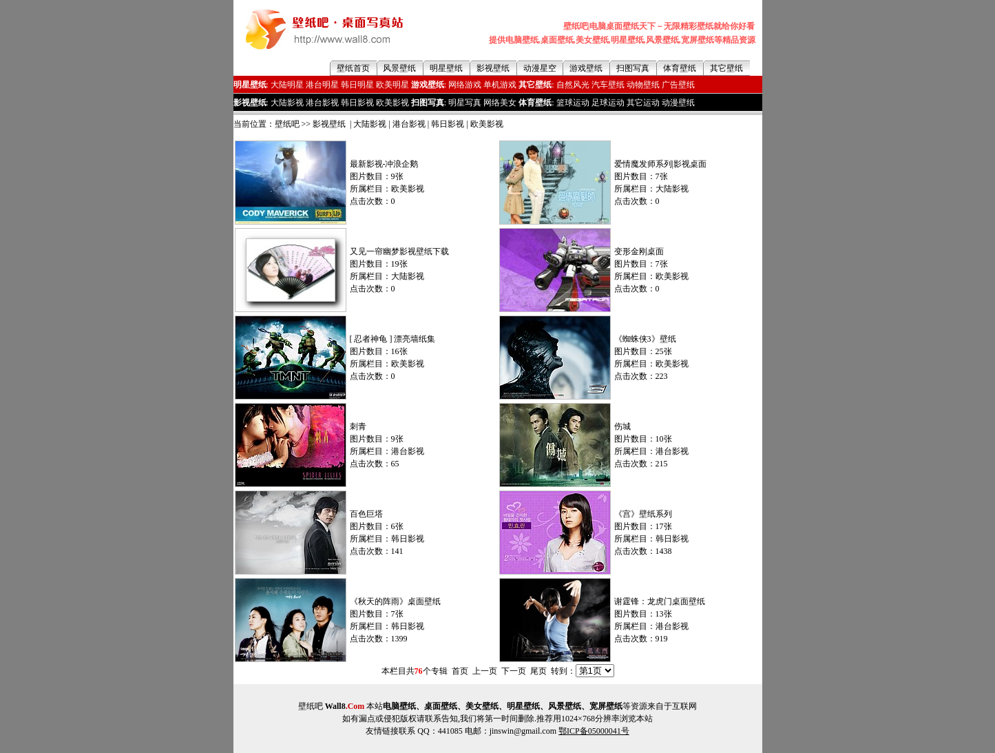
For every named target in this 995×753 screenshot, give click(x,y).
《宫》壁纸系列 (643, 514)
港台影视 (322, 102)
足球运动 (608, 102)
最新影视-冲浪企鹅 (384, 164)
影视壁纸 (493, 68)
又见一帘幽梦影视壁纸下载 (399, 251)
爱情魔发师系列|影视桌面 (660, 164)
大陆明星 (287, 85)
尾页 (538, 671)
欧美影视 (392, 102)
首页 (460, 671)
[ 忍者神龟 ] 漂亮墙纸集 (393, 339)
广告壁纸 (678, 85)
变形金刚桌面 (639, 251)
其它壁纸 (726, 68)
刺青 (358, 426)
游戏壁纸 (586, 68)
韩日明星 (357, 85)
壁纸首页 (353, 68)
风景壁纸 (399, 68)
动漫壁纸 (678, 102)
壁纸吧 (287, 124)
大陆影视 (287, 102)
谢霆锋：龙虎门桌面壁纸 (659, 601)
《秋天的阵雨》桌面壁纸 (395, 601)
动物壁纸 (643, 85)
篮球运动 (572, 102)
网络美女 (499, 102)
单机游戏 (499, 85)
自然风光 (572, 85)
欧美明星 (392, 85)
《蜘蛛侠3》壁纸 (645, 339)
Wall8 (345, 706)
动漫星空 (539, 68)
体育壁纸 (679, 68)
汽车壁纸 (608, 85)
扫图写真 (632, 68)
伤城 (622, 426)
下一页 (513, 671)
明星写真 (464, 102)
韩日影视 (357, 102)
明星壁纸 (446, 68)
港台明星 (322, 85)
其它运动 (643, 102)
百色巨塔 (366, 514)
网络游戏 (464, 85)
